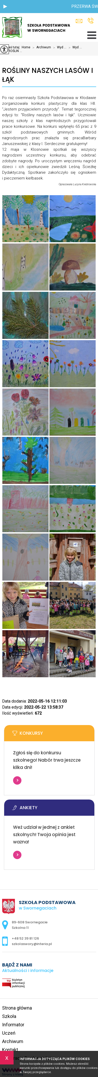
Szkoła (9, 1016)
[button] (5, 6)
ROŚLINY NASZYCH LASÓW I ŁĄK (47, 75)
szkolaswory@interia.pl (79, 21)
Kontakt (10, 1049)
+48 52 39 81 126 (91, 21)
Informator (13, 1024)
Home (26, 47)
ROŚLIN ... (12, 51)
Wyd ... (58, 47)
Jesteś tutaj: (12, 47)
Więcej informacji (17, 780)
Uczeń (8, 1033)
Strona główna (17, 1008)
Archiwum (40, 47)
